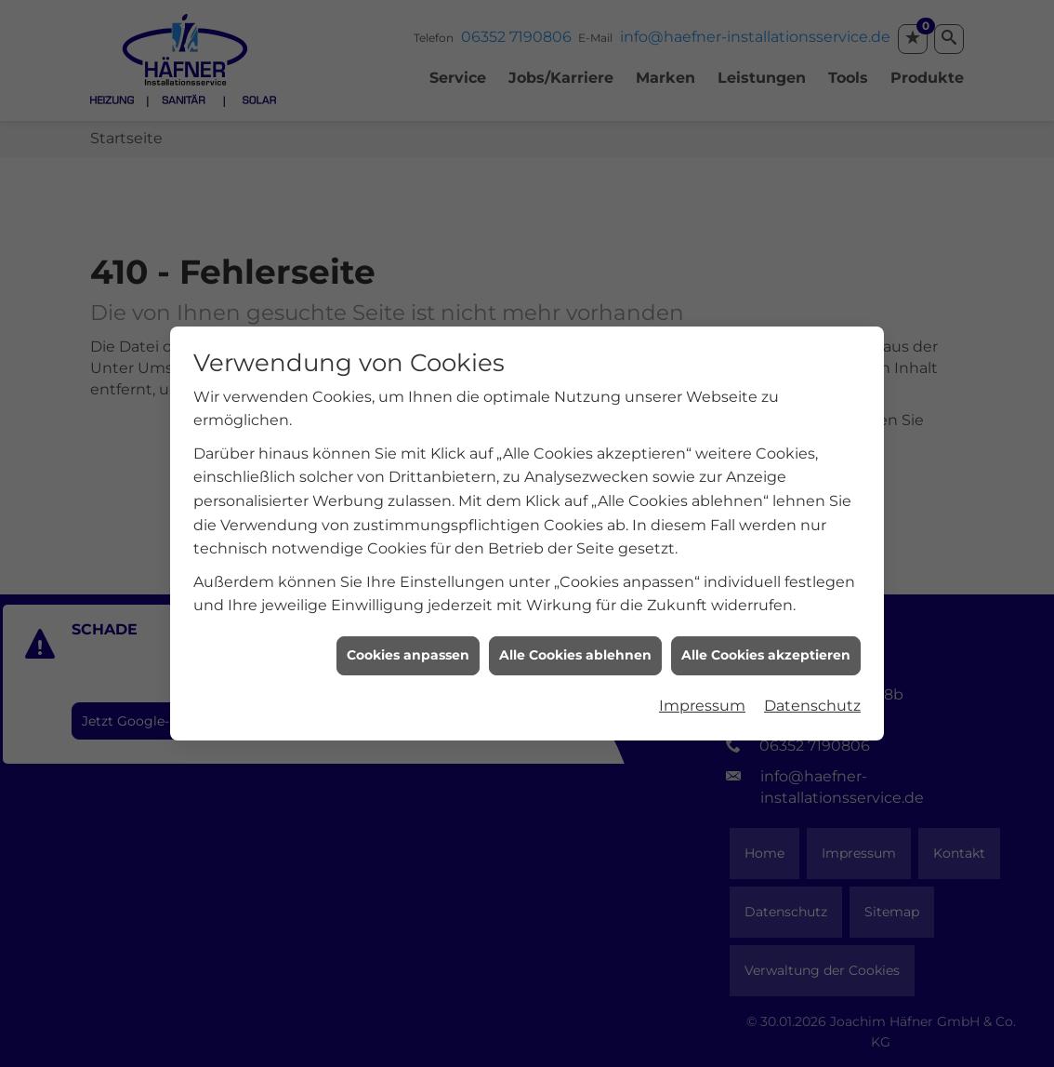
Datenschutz (812, 700)
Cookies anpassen (408, 650)
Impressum (702, 700)
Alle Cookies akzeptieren (765, 650)
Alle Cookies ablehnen (575, 650)
